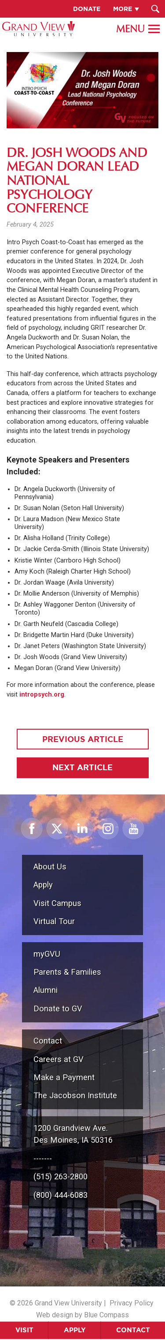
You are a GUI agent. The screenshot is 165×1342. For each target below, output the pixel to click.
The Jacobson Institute (75, 1095)
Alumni (45, 990)
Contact (133, 1330)
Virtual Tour (54, 921)
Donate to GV (57, 1008)
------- (42, 1158)
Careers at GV (58, 1059)
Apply (75, 1330)
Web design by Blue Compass (82, 1315)
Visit (24, 1330)
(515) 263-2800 (60, 1176)
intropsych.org (41, 694)
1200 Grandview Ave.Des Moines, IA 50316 (73, 1134)
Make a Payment (64, 1077)
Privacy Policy (132, 1303)
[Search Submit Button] (155, 9)
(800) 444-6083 (60, 1195)
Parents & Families (67, 972)
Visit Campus (57, 903)
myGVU (46, 953)
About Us (49, 866)
